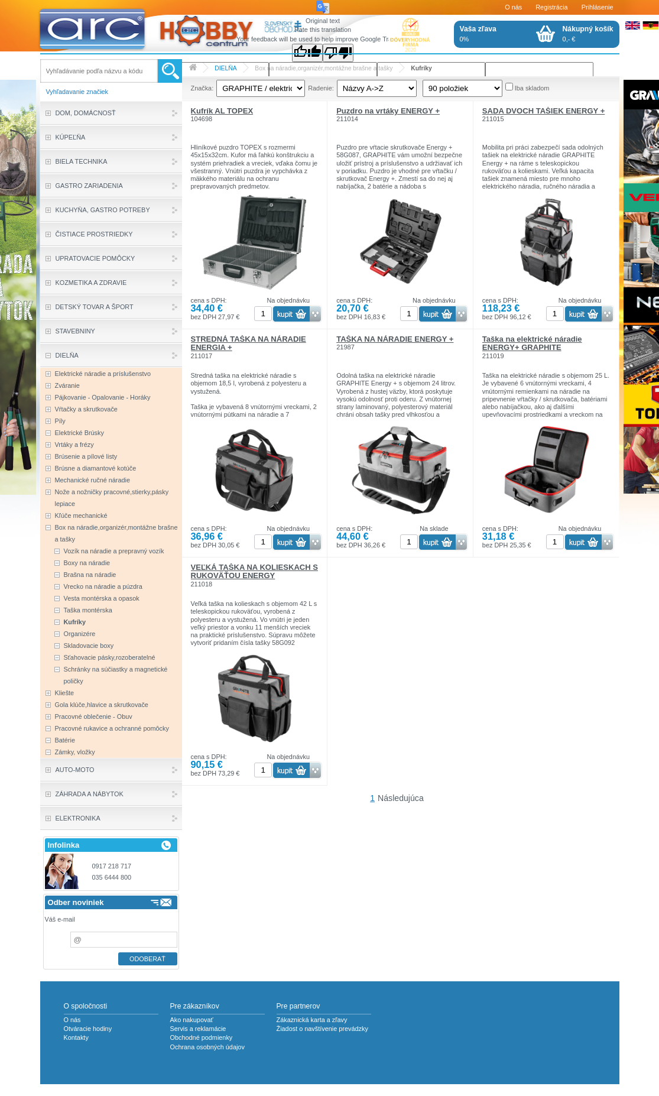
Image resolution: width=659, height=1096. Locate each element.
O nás (513, 7)
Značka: (202, 88)
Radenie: (321, 88)
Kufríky (421, 68)
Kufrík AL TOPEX (222, 110)
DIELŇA (225, 68)
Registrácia (551, 7)
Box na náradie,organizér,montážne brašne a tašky (323, 68)
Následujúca (401, 798)
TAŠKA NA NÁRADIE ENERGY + (394, 339)
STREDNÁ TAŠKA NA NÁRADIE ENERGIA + (248, 343)
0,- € (588, 34)
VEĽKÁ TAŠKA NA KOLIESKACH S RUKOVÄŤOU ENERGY (255, 571)
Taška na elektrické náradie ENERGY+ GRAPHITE (532, 343)
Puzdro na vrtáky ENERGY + (388, 110)
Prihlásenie (597, 7)
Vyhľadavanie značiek (77, 91)
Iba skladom (532, 88)
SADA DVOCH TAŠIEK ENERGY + (543, 110)
